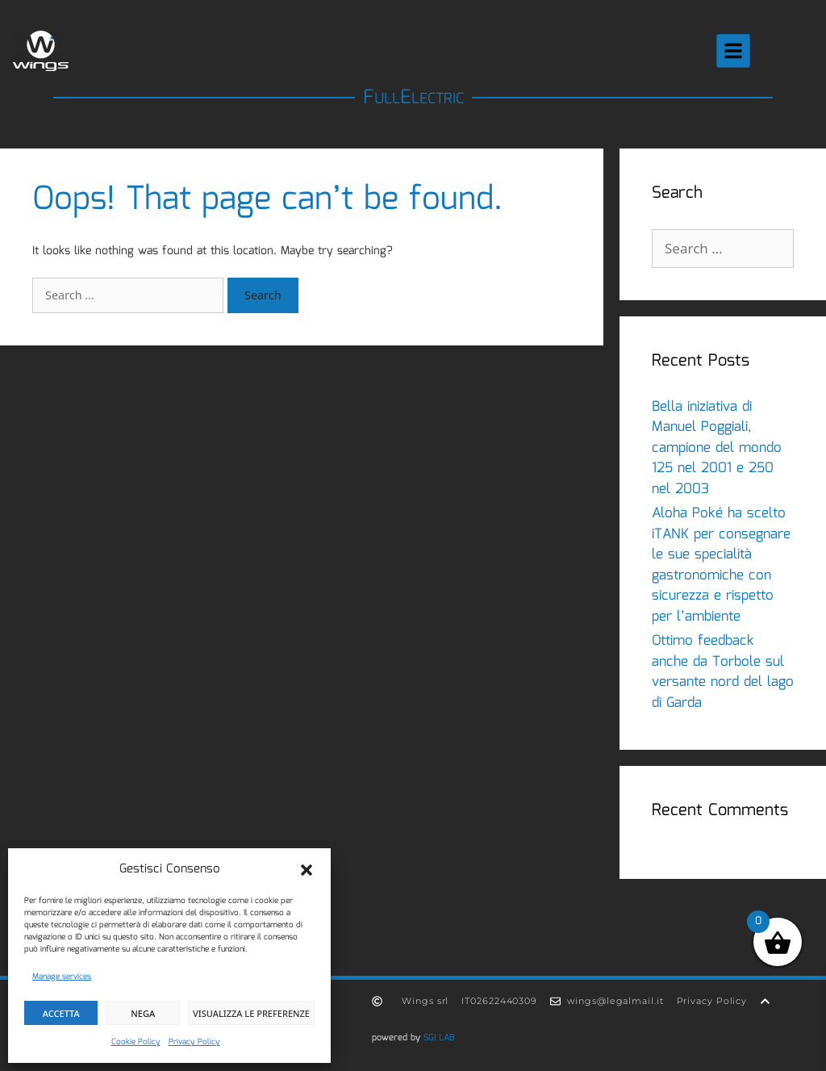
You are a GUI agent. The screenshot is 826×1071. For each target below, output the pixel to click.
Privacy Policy (194, 1041)
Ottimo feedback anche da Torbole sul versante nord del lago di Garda (723, 672)
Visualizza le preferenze (251, 1013)
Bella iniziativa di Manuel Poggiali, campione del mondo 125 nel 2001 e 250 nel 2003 (717, 448)
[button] (306, 870)
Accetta (61, 1013)
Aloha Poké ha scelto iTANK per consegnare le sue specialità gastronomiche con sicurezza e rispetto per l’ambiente (721, 565)
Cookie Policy (136, 1041)
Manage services (61, 976)
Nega (143, 1013)
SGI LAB (439, 1038)
